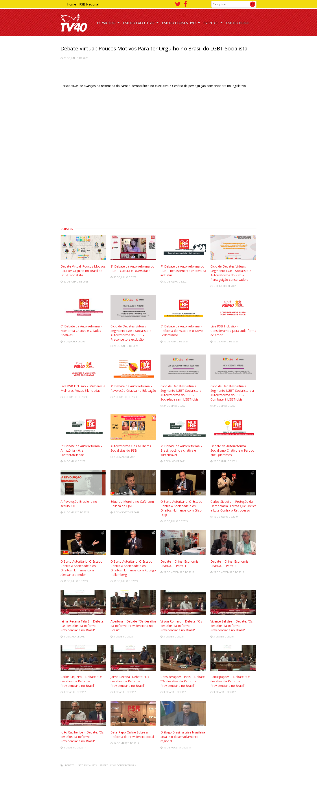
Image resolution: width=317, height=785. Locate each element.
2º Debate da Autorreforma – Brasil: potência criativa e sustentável (181, 450)
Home (71, 4)
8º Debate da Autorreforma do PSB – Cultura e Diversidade (132, 268)
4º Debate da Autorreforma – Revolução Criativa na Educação (133, 388)
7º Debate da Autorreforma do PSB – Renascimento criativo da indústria (183, 270)
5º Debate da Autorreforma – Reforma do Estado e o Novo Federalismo (181, 330)
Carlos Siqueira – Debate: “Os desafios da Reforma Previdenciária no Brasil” (81, 681)
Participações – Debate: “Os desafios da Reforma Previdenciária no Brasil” (230, 681)
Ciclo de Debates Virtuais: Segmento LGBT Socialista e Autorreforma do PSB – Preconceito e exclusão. (131, 333)
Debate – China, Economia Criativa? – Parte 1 (179, 563)
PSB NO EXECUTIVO (140, 22)
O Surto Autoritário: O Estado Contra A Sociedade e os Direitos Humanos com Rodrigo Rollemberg (133, 568)
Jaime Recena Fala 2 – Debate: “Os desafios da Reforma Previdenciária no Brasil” (82, 625)
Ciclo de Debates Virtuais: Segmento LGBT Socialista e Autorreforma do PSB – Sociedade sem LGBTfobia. (180, 392)
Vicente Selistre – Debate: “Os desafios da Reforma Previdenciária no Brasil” (231, 625)
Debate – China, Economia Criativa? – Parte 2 (229, 563)
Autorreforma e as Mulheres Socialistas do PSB (131, 448)
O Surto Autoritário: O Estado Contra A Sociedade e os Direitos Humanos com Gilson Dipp (181, 508)
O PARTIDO (108, 22)
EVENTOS (213, 22)
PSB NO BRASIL (238, 22)
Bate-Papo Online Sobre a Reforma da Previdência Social (132, 734)
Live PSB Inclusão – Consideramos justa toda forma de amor (233, 330)
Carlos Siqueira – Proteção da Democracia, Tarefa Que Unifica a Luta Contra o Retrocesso (233, 505)
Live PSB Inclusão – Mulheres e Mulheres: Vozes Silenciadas (83, 388)
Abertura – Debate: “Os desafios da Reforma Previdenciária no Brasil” (134, 625)
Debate (69, 765)
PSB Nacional (89, 4)
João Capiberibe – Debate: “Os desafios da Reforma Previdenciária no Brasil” (82, 736)
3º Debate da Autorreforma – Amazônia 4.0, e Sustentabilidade (81, 450)
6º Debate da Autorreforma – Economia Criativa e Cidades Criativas (81, 330)
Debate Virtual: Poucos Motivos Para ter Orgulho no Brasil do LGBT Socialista (83, 270)
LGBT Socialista (87, 765)
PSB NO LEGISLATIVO (181, 22)
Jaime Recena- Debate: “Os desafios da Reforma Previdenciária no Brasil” (130, 681)
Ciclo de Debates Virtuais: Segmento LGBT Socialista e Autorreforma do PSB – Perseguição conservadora (230, 273)
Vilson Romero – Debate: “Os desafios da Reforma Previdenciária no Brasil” (181, 625)
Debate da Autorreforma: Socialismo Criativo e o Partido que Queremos (232, 450)
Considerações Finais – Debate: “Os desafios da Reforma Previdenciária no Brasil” (182, 681)
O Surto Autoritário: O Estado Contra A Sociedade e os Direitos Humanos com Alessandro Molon (81, 568)
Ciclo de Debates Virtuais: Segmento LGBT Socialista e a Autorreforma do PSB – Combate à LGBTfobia (232, 392)
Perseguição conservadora (118, 765)
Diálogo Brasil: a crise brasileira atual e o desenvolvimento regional (182, 736)
